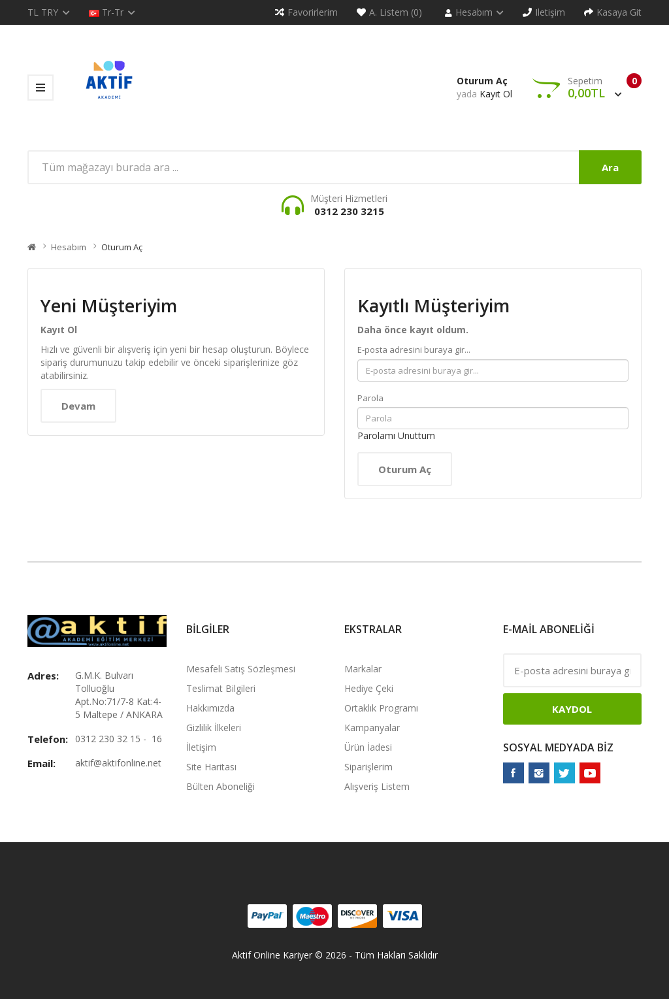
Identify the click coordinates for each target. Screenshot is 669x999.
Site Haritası (211, 767)
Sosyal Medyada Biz (558, 747)
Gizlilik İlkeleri (213, 727)
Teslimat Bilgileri (220, 688)
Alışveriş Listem (377, 786)
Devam (78, 405)
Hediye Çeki (368, 688)
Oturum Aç (482, 80)
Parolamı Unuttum (396, 435)
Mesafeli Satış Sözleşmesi (240, 669)
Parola (370, 398)
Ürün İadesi (368, 747)
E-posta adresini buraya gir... (413, 349)
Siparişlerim (368, 767)
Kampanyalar (372, 727)
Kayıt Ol (496, 94)
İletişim (201, 747)
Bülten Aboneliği (220, 786)
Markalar (363, 669)
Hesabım (68, 247)
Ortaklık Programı (381, 708)
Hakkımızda (210, 708)
